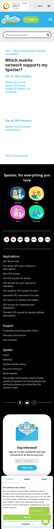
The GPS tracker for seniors (17, 278)
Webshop (7, 359)
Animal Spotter (13, 129)
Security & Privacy (12, 369)
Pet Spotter (11, 91)
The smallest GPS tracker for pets (20, 290)
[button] (46, 521)
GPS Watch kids (11, 261)
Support (8, 325)
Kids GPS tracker (11, 273)
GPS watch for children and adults (20, 300)
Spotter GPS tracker (15, 82)
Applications (11, 256)
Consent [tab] (9, 479)
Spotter (8, 350)
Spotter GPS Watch (15, 85)
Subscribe (27, 468)
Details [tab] (27, 479)
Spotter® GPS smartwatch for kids (21, 295)
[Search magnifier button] (48, 35)
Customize (27, 524)
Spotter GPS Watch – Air (17, 88)
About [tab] (44, 479)
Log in (6, 355)
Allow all (27, 517)
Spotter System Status (14, 364)
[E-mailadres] (26, 461)
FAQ (8, 50)
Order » (32, 19)
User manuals (10, 340)
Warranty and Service (14, 335)
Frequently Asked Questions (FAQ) (20, 330)
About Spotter (10, 373)
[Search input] (25, 35)
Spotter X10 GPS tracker (18, 126)
